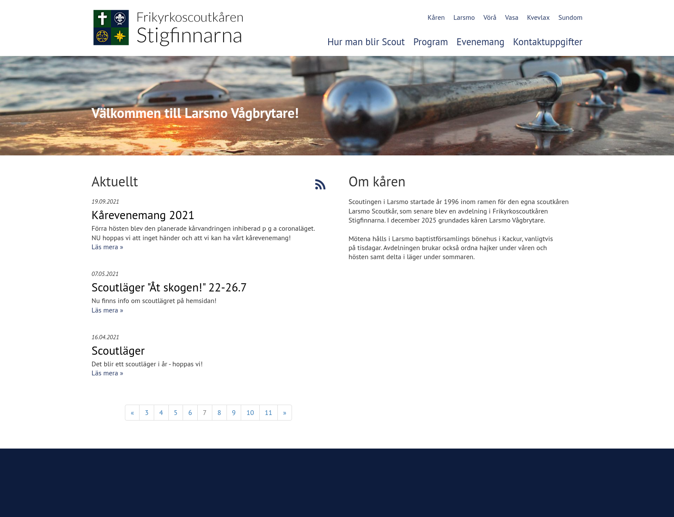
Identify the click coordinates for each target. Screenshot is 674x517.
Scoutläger (118, 350)
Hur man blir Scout (366, 41)
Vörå (489, 17)
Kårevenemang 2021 (143, 215)
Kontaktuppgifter (547, 41)
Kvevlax (538, 17)
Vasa (512, 17)
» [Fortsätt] (284, 412)
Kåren (436, 17)
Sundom (570, 17)
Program (430, 41)
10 (250, 412)
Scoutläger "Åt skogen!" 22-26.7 (169, 287)
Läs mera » (108, 246)
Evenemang (480, 41)
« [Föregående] (132, 412)
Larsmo (464, 17)
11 (268, 412)
